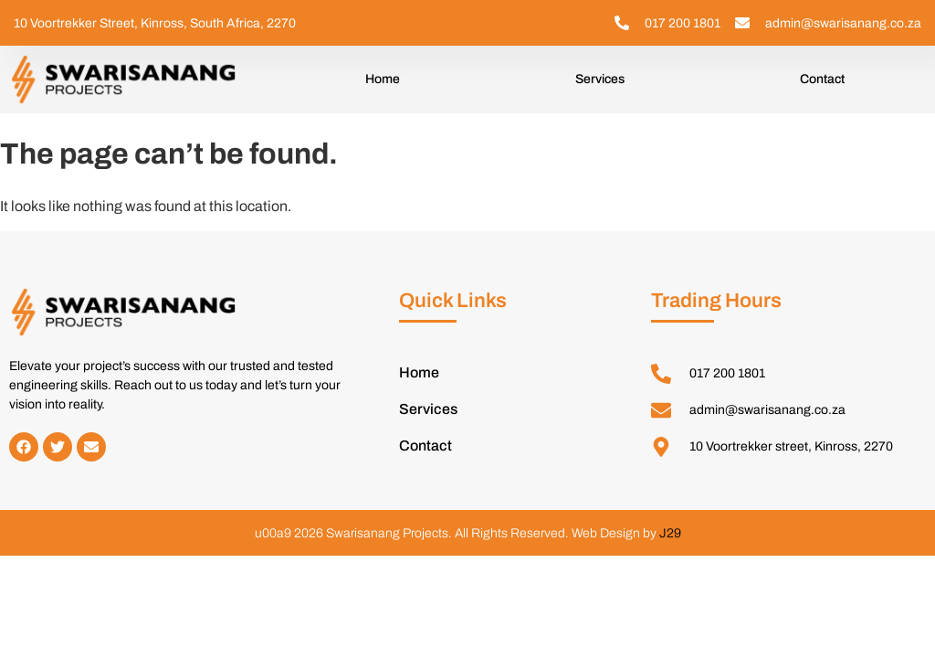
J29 (670, 533)
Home (382, 79)
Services (600, 79)
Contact (822, 79)
